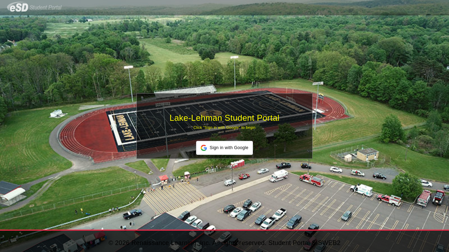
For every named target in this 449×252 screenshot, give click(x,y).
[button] (224, 148)
